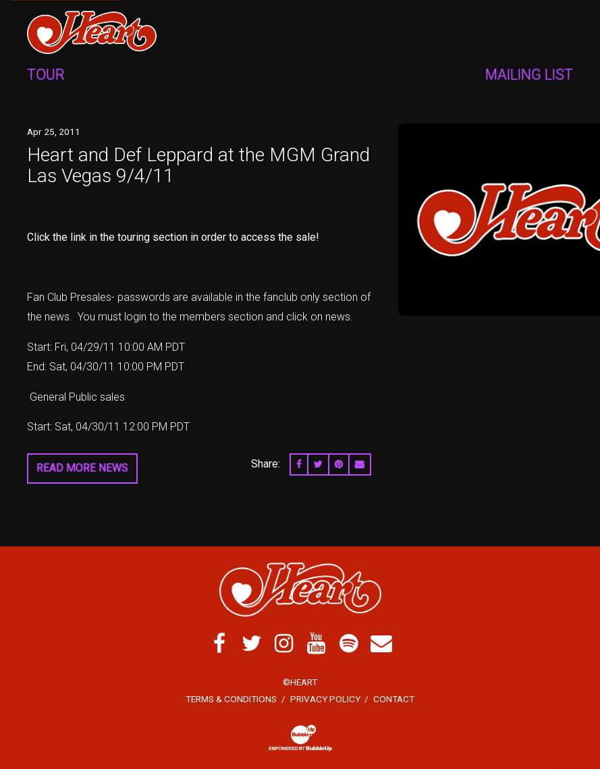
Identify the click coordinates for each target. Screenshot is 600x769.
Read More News (82, 467)
